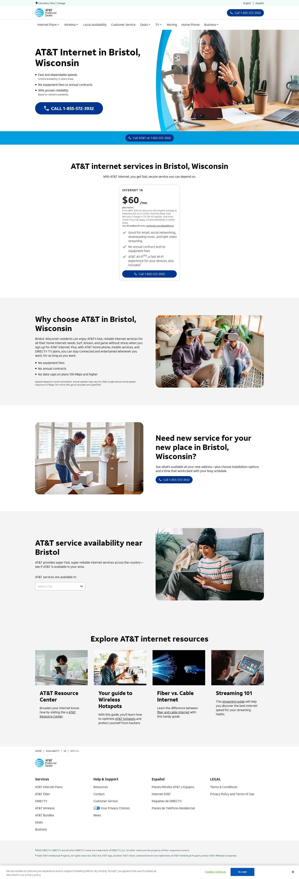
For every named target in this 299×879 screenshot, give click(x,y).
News (97, 815)
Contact (98, 794)
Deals (39, 822)
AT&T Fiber (42, 794)
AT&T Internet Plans (48, 787)
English (247, 3)
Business (41, 829)
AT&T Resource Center (58, 714)
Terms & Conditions (223, 787)
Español (260, 3)
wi (65, 750)
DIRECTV (41, 801)
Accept (242, 871)
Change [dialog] (61, 3)
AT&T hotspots (125, 719)
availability (52, 750)
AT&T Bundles (44, 815)
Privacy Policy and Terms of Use (232, 794)
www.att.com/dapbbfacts (160, 225)
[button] (81, 586)
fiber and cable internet (173, 712)
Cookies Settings (215, 871)
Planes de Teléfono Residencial (173, 808)
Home (38, 750)
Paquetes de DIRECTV (167, 801)
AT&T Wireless (45, 808)
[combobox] (56, 586)
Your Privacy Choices (111, 808)
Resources (100, 787)
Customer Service (105, 801)
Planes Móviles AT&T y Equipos (173, 787)
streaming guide (233, 701)
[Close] (293, 872)
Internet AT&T (161, 794)
